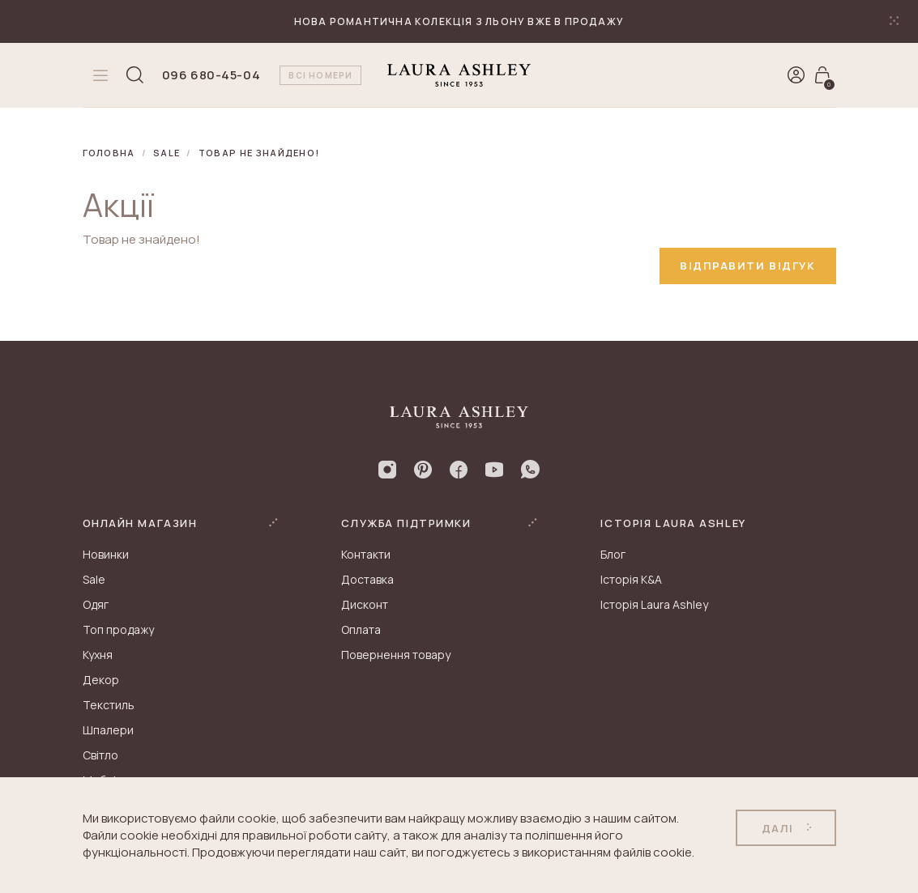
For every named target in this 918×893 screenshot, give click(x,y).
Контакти (366, 554)
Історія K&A (631, 579)
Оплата (361, 629)
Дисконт (364, 604)
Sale (166, 153)
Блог (613, 554)
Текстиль (108, 704)
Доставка (367, 579)
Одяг (96, 604)
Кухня (98, 654)
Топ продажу (118, 629)
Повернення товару (395, 654)
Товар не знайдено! (259, 153)
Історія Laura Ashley (654, 604)
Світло (100, 755)
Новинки (106, 554)
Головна (109, 153)
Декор (101, 679)
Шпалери (108, 730)
